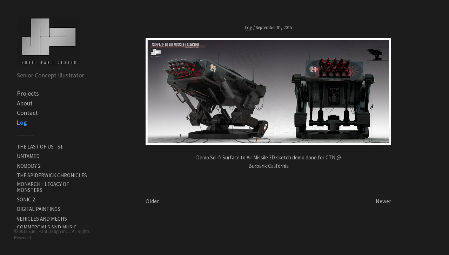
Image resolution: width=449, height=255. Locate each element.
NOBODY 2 (28, 166)
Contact (27, 113)
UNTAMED (28, 156)
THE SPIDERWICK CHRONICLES (52, 175)
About (25, 103)
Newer (383, 201)
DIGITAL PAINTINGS (38, 209)
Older (152, 201)
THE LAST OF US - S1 (40, 147)
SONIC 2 (26, 199)
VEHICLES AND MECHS (42, 219)
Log (22, 122)
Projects (28, 93)
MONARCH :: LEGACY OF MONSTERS (43, 187)
